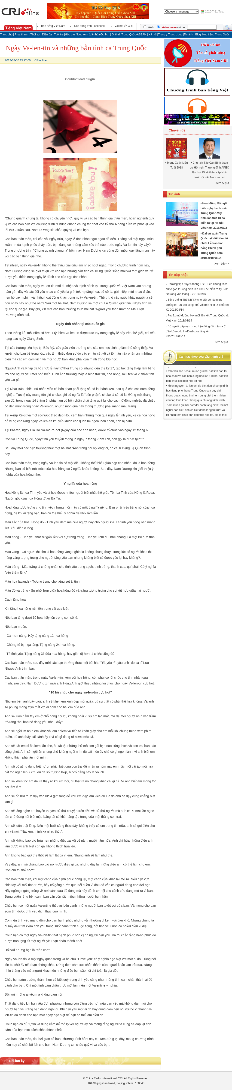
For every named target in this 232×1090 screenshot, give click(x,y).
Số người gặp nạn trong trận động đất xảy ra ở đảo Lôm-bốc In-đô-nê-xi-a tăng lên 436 (195, 331)
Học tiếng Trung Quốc (216, 34)
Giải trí (116, 34)
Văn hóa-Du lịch (100, 34)
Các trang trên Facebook (89, 26)
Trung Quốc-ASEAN (133, 34)
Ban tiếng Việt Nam (53, 26)
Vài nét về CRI (124, 26)
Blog (198, 34)
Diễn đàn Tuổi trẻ (52, 34)
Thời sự (35, 34)
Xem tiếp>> (222, 183)
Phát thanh (21, 34)
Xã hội (152, 34)
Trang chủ (6, 34)
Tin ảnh (189, 34)
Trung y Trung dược (170, 34)
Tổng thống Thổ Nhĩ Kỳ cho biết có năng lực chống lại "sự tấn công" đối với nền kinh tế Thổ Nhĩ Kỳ (197, 304)
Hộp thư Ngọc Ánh (77, 34)
